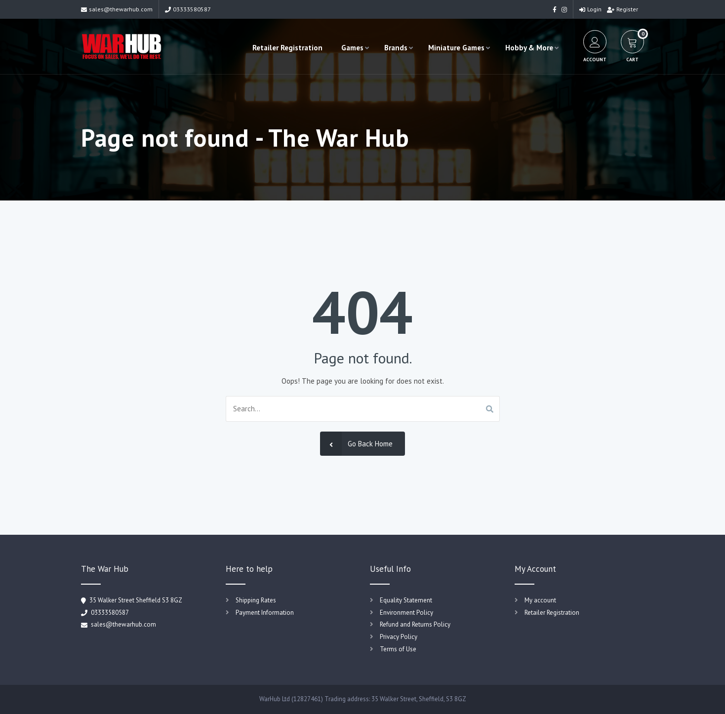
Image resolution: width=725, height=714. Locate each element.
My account (540, 600)
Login (590, 9)
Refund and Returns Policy (415, 624)
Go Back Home (356, 444)
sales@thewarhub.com (117, 9)
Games (352, 47)
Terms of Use (398, 649)
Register (622, 9)
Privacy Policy (398, 637)
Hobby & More (529, 47)
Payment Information (265, 612)
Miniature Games (456, 47)
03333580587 (188, 9)
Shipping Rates (256, 600)
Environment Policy (406, 612)
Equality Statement (406, 600)
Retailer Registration (287, 47)
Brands (395, 47)
